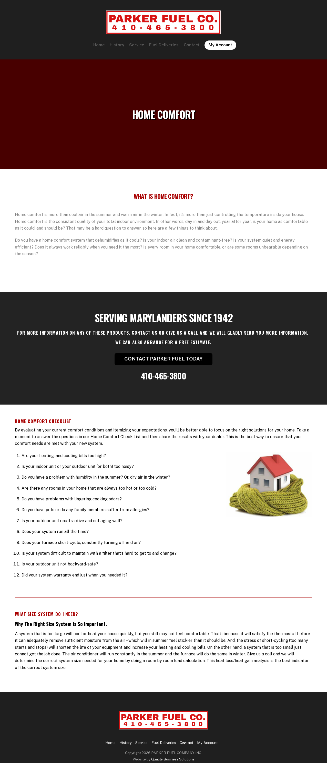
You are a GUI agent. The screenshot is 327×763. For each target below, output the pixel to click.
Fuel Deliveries (164, 47)
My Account (220, 47)
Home (99, 47)
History (117, 47)
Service (136, 47)
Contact (192, 47)
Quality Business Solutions (173, 754)
